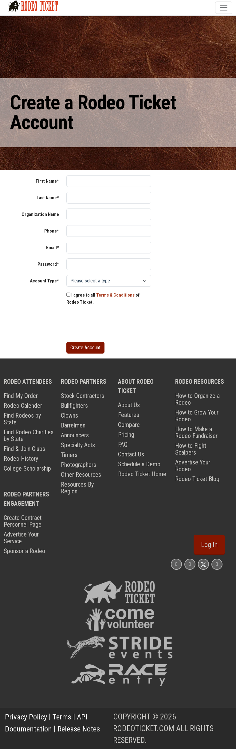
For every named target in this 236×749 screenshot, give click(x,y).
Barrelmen (73, 425)
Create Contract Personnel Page (22, 521)
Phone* (51, 231)
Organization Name (40, 214)
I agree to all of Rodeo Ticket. (103, 298)
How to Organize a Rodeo (197, 399)
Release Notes (81, 728)
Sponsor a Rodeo (24, 551)
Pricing (126, 434)
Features (128, 415)
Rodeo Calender (23, 405)
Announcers (75, 435)
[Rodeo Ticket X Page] (203, 564)
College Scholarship (27, 468)
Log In (209, 544)
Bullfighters (74, 405)
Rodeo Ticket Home (142, 474)
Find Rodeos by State (22, 419)
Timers (69, 455)
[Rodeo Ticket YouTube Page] (217, 564)
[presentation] (113, 325)
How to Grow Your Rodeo (196, 416)
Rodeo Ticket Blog (197, 479)
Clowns (69, 415)
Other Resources (81, 474)
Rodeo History (21, 458)
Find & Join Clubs (24, 448)
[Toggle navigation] (223, 8)
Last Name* (48, 197)
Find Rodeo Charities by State (28, 435)
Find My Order (21, 395)
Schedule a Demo (139, 464)
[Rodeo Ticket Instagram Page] (176, 564)
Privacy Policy (27, 716)
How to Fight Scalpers (190, 449)
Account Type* (44, 281)
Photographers (78, 464)
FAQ (123, 444)
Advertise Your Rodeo (192, 466)
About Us (129, 405)
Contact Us (131, 454)
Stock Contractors (82, 395)
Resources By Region (77, 488)
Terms (63, 716)
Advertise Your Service (21, 538)
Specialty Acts (78, 445)
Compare (129, 424)
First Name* (47, 181)
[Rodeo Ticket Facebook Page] (190, 564)
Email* (52, 247)
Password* (48, 264)
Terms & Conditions (115, 295)
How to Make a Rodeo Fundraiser (196, 432)
